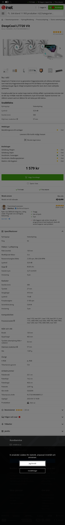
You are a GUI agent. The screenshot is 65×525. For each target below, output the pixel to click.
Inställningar (32, 471)
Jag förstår (32, 463)
